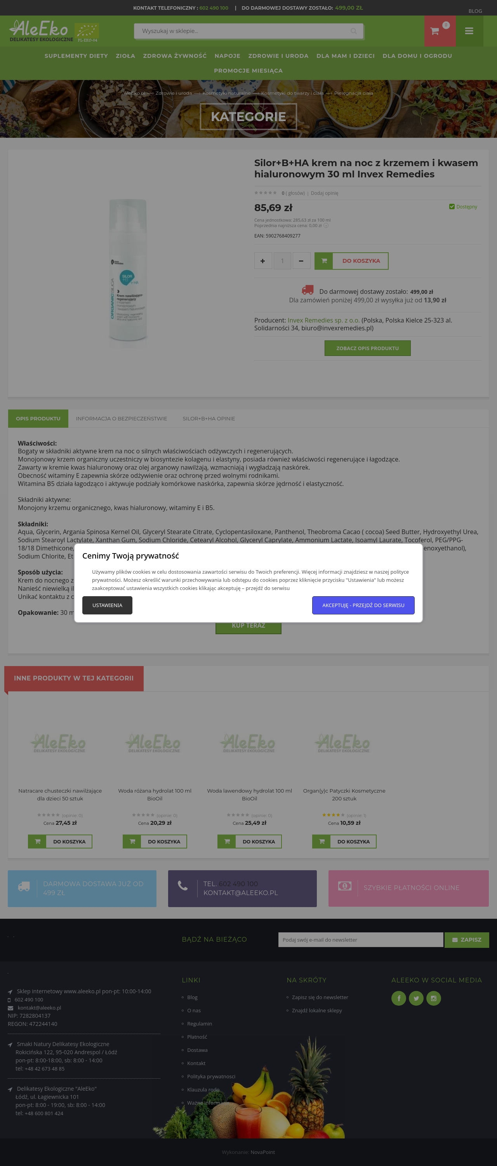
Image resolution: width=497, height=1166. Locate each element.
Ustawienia (107, 605)
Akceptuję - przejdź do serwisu (363, 605)
